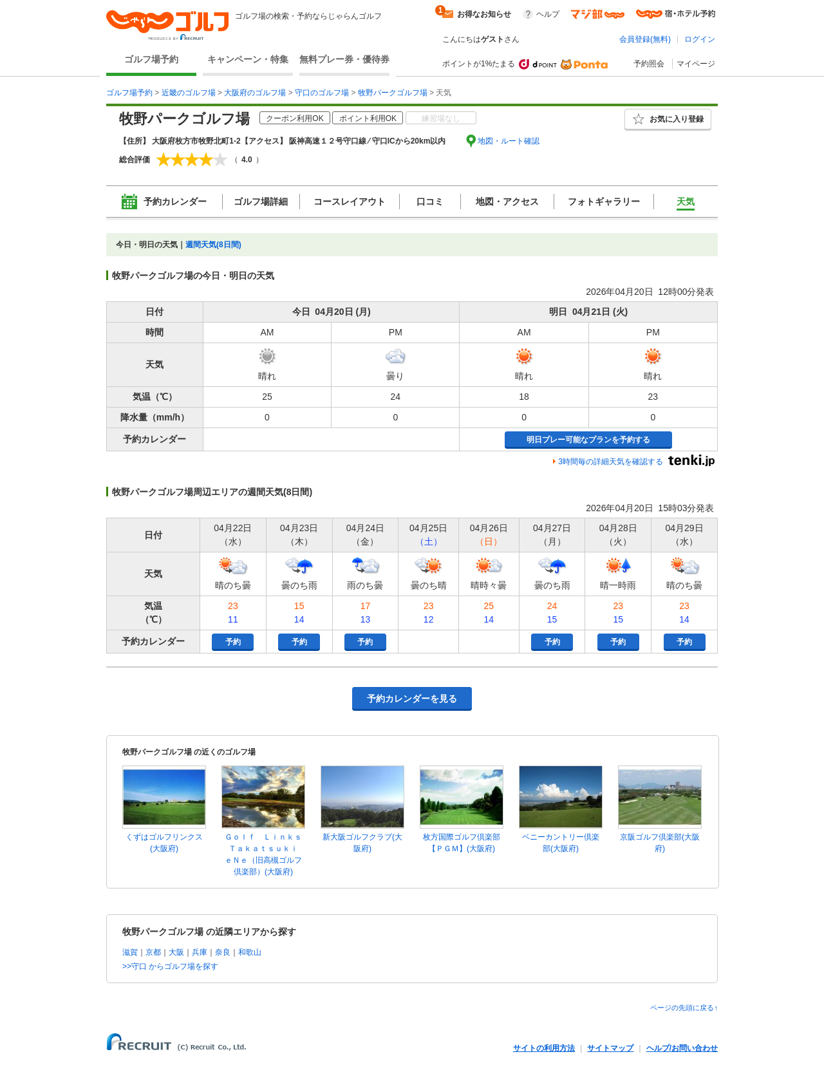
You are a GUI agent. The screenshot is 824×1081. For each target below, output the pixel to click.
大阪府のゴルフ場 (255, 92)
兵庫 (199, 952)
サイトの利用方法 (544, 1048)
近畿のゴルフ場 (189, 92)
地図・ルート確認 (508, 141)
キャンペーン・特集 (247, 59)
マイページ (696, 63)
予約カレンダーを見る (412, 698)
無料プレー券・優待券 (344, 59)
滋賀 (130, 952)
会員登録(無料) (645, 39)
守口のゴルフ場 (322, 92)
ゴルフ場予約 (151, 59)
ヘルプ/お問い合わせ (682, 1048)
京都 (153, 952)
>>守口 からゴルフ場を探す (170, 966)
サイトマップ (610, 1048)
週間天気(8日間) (213, 244)
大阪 (176, 952)
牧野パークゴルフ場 (392, 92)
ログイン (699, 39)
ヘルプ (547, 14)
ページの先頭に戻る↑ (684, 1007)
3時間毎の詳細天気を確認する (610, 461)
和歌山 (249, 952)
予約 (233, 641)
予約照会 (648, 63)
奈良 (222, 952)
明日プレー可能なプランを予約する (588, 439)
